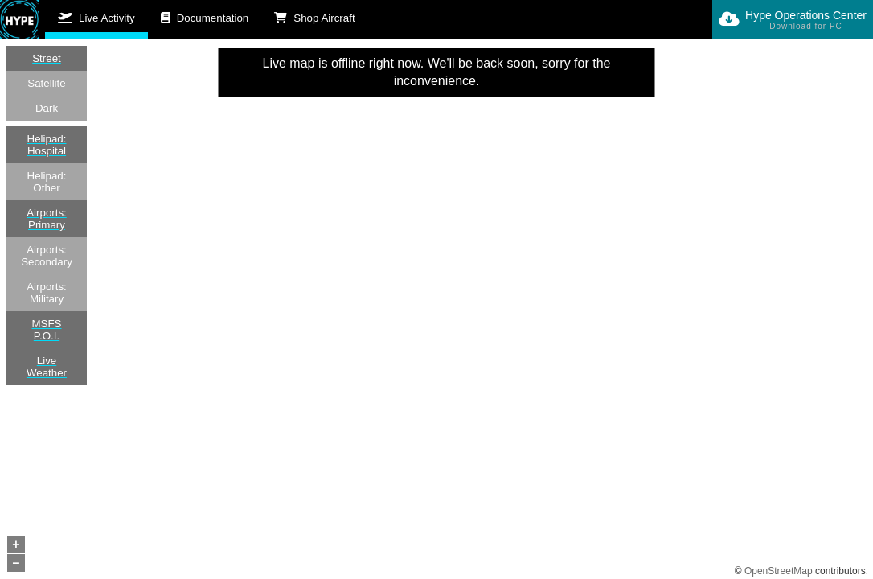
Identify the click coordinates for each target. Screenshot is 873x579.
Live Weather (47, 367)
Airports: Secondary (46, 256)
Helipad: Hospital (47, 145)
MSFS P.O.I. (46, 330)
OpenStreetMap (778, 571)
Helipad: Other (47, 182)
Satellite (46, 83)
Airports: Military (47, 293)
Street (46, 58)
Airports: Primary (47, 219)
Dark (46, 108)
